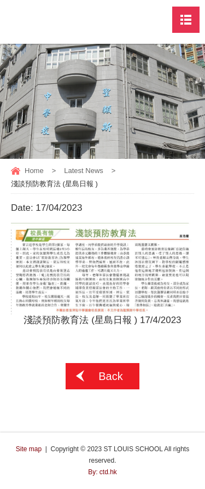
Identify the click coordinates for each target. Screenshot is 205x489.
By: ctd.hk (102, 472)
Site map (29, 449)
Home (34, 170)
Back (110, 376)
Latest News (83, 170)
